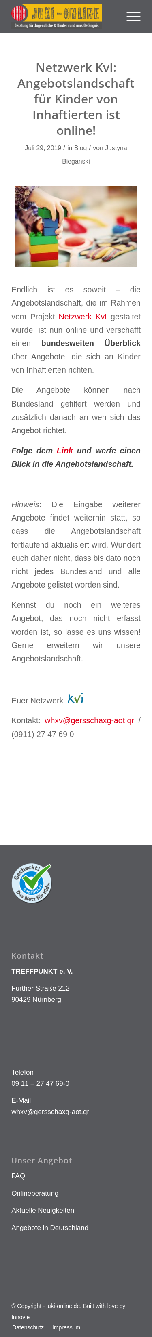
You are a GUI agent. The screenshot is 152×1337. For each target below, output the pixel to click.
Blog (80, 148)
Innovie (20, 1317)
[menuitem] (129, 16)
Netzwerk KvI (83, 316)
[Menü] (129, 16)
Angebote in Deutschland (49, 1228)
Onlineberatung (34, 1193)
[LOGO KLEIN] (63, 16)
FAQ (18, 1176)
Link (65, 450)
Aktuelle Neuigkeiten (42, 1210)
